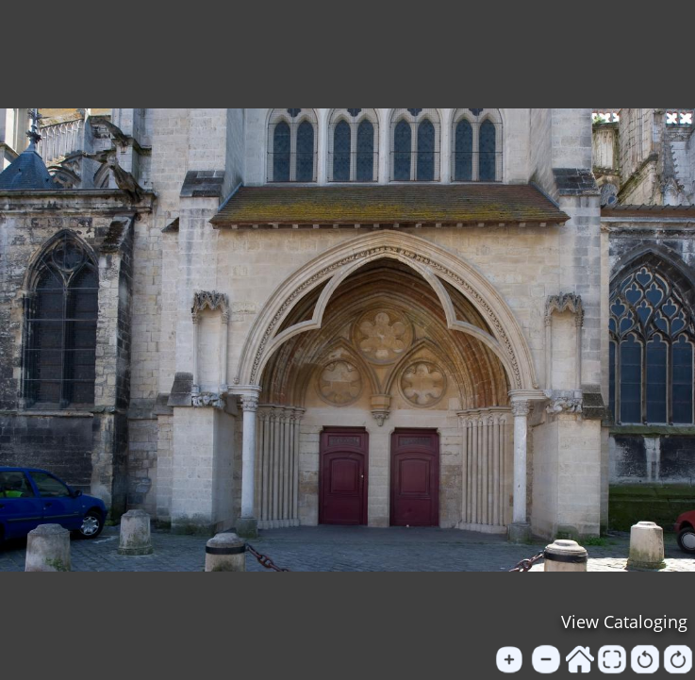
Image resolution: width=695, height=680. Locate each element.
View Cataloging (624, 621)
